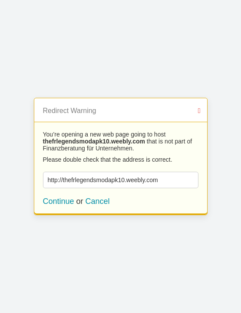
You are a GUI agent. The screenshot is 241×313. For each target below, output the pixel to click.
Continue (58, 201)
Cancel (98, 201)
